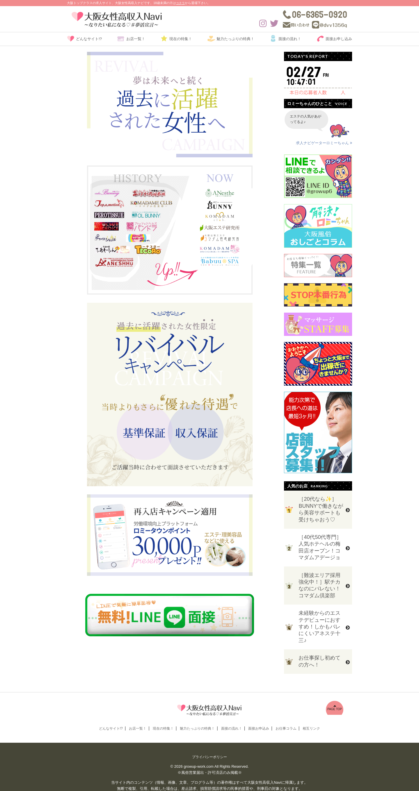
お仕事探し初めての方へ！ (319, 650)
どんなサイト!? (89, 39)
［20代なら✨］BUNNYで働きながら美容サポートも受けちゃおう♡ (321, 508)
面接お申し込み (339, 39)
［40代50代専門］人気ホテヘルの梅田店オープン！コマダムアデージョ (320, 543)
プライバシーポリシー (209, 744)
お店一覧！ (135, 39)
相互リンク (311, 716)
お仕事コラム (286, 716)
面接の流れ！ (289, 39)
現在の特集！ (180, 39)
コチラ (181, 3)
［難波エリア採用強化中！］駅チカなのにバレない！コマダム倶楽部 (319, 579)
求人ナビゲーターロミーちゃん (324, 143)
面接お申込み (258, 716)
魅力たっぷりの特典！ (235, 39)
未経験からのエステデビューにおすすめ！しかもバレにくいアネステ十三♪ (319, 618)
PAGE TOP (334, 696)
